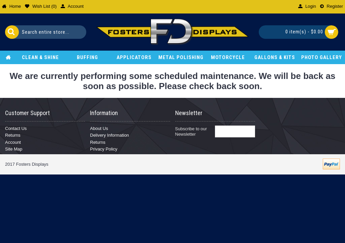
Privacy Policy (103, 149)
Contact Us (16, 128)
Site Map (13, 149)
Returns (13, 135)
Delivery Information (109, 135)
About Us (99, 128)
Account (13, 142)
